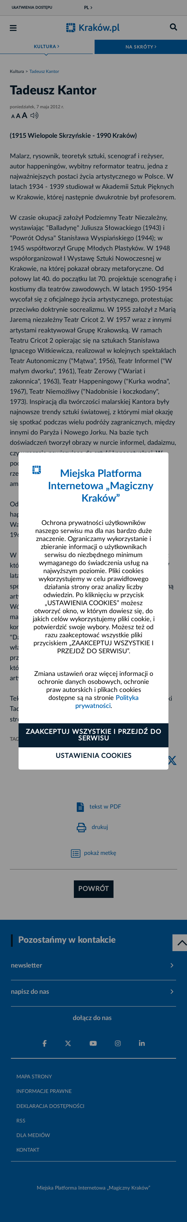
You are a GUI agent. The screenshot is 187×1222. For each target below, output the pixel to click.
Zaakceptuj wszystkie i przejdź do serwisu (93, 735)
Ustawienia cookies (94, 756)
